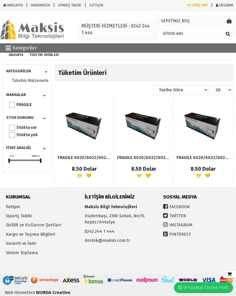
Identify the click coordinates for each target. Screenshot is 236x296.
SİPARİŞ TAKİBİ (69, 5)
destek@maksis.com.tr (107, 240)
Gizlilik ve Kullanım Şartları (33, 224)
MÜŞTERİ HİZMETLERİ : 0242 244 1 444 (115, 29)
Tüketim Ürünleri (44, 55)
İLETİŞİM (96, 5)
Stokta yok (27, 134)
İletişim (13, 206)
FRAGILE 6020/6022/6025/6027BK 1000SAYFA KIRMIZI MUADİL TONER (203, 157)
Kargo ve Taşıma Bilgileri (30, 234)
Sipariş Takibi (19, 215)
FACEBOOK (179, 206)
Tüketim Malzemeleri (29, 80)
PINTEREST (180, 234)
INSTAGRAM (180, 224)
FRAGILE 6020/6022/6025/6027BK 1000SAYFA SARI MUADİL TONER (143, 157)
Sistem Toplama (22, 252)
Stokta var (26, 127)
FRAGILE (24, 104)
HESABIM (224, 5)
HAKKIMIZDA (40, 5)
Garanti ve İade (21, 243)
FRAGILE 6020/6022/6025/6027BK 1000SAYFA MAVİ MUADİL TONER (84, 157)
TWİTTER (177, 215)
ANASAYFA (13, 5)
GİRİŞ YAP (197, 5)
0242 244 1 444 (99, 231)
